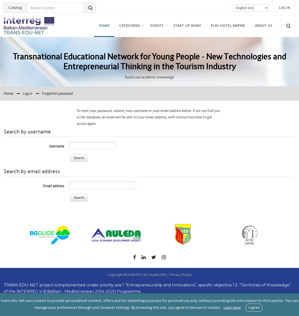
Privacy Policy (181, 275)
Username (56, 146)
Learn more (232, 307)
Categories (129, 26)
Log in (284, 8)
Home (104, 26)
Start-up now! (187, 26)
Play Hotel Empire (228, 26)
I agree (254, 307)
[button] (289, 26)
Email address (53, 186)
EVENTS (156, 26)
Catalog (15, 7)
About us (263, 26)
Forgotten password (57, 93)
